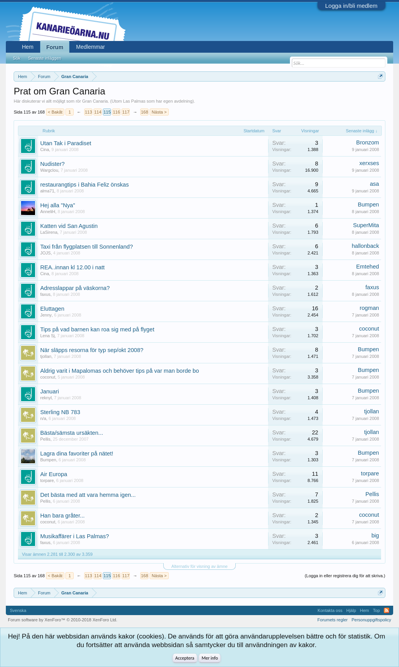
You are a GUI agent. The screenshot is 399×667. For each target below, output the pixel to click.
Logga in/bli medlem (351, 5)
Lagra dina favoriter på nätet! (76, 453)
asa (374, 184)
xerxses (369, 163)
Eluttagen (52, 309)
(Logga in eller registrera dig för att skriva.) (345, 575)
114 (97, 112)
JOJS (45, 253)
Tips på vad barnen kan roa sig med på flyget (97, 329)
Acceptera (184, 658)
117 (125, 112)
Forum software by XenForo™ (62, 619)
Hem (28, 47)
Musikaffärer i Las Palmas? (74, 536)
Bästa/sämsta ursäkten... (71, 433)
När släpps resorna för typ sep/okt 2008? (91, 350)
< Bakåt (55, 112)
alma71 (47, 191)
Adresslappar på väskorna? (74, 288)
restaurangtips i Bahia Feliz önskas (84, 184)
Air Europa (53, 474)
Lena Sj (47, 335)
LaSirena (48, 232)
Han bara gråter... (62, 515)
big (375, 535)
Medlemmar (90, 47)
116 (116, 112)
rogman (369, 308)
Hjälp (351, 610)
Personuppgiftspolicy (371, 619)
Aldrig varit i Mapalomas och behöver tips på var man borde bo (119, 371)
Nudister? (52, 164)
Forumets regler (333, 619)
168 (144, 112)
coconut (369, 328)
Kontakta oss (330, 610)
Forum (55, 47)
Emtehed (367, 266)
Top (376, 610)
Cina (44, 149)
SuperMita (366, 225)
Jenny (45, 315)
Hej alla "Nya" (57, 205)
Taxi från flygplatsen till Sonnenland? (86, 247)
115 (107, 112)
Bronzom (367, 142)
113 (88, 112)
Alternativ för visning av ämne (199, 566)
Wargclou (49, 170)
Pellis (45, 439)
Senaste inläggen (44, 58)
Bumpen (368, 204)
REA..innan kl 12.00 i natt (72, 267)
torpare (47, 480)
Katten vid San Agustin (68, 226)
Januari (49, 391)
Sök (16, 58)
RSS (386, 610)
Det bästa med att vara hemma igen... (88, 495)
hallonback (365, 246)
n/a (43, 418)
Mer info (209, 658)
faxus (45, 294)
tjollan (45, 356)
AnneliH (47, 211)
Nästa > (159, 112)
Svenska (18, 610)
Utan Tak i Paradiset (65, 143)
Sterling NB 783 (60, 412)
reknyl (45, 397)
